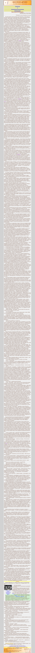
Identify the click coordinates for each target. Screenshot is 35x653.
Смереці (10, 652)
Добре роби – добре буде (20, 596)
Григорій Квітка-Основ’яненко (17, 9)
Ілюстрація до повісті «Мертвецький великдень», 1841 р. (8, 592)
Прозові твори (17, 10)
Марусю (16, 595)
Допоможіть (18, 647)
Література (17, 6)
